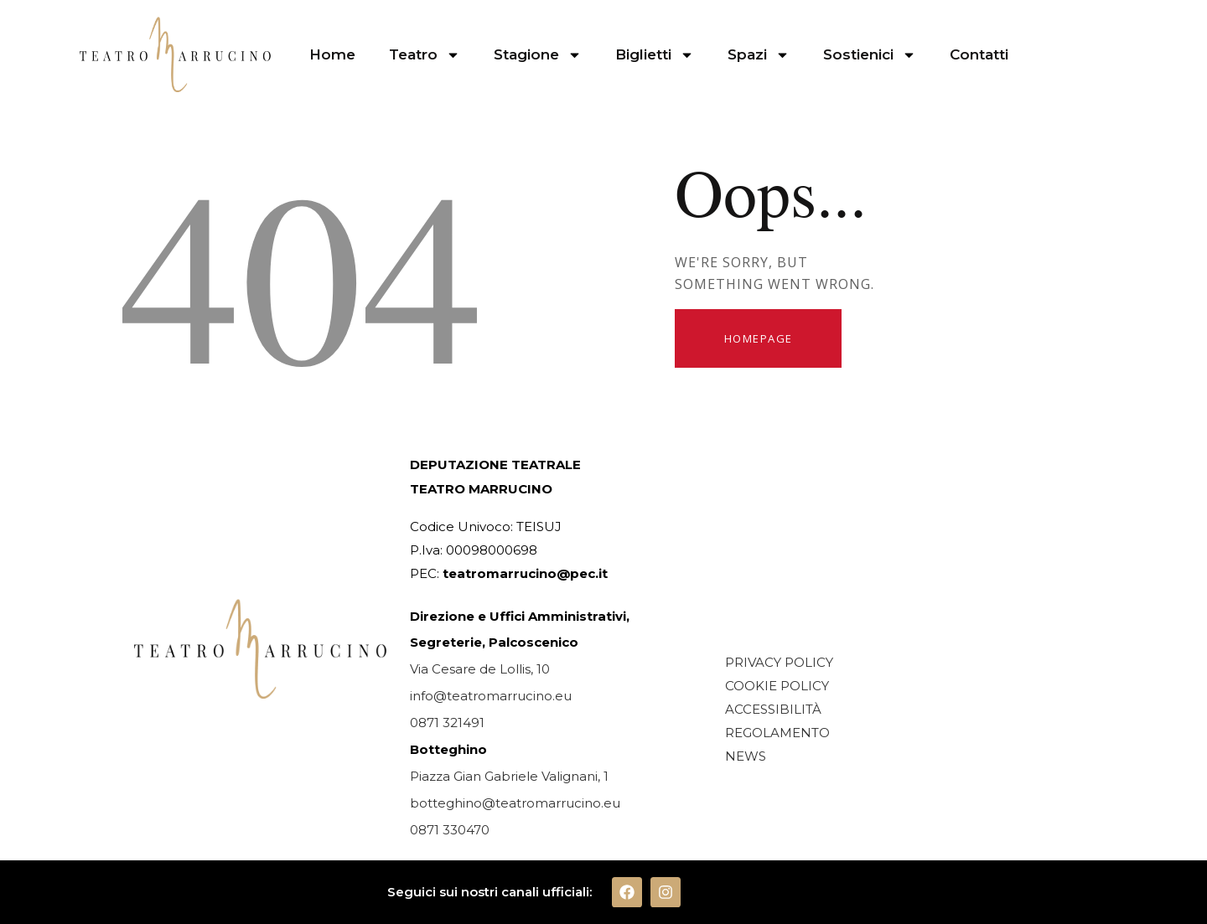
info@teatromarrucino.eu (491, 696)
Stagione (538, 54)
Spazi (759, 54)
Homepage (758, 338)
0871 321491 (447, 722)
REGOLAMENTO (777, 733)
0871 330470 (450, 830)
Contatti (979, 54)
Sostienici (869, 54)
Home (332, 54)
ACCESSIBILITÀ (773, 709)
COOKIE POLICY (777, 686)
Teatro (424, 54)
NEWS (745, 756)
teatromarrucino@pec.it (525, 573)
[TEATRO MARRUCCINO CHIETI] (879, 548)
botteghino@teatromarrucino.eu (515, 803)
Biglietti (654, 54)
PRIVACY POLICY (779, 662)
